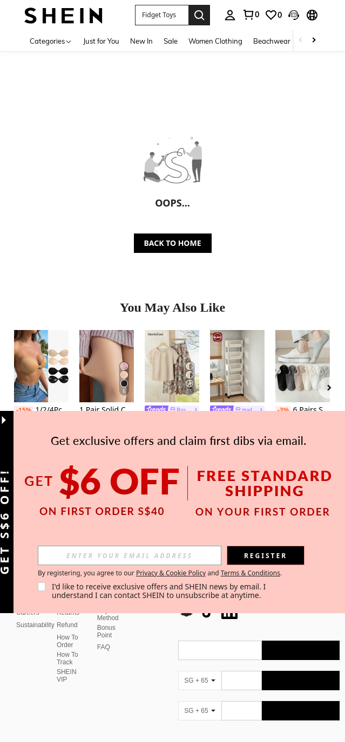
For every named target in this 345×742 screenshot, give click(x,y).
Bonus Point (106, 631)
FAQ (103, 647)
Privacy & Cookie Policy (171, 573)
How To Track (67, 658)
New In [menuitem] (141, 41)
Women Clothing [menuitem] (215, 41)
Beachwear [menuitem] (271, 41)
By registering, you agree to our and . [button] (160, 573)
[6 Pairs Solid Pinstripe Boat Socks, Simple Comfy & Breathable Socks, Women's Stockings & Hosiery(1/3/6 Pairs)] (302, 366)
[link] (273, 15)
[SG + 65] (199, 680)
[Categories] (51, 40)
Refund (67, 625)
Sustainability (35, 625)
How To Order (67, 641)
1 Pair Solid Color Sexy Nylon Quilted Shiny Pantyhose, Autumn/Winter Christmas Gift (106, 410)
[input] (129, 555)
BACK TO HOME (172, 243)
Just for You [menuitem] (101, 41)
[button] (161, 15)
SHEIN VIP (67, 675)
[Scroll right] (313, 40)
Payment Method (110, 614)
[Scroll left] (301, 40)
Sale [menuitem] (171, 41)
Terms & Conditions (250, 573)
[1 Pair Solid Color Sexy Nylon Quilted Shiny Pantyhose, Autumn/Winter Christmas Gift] (106, 366)
